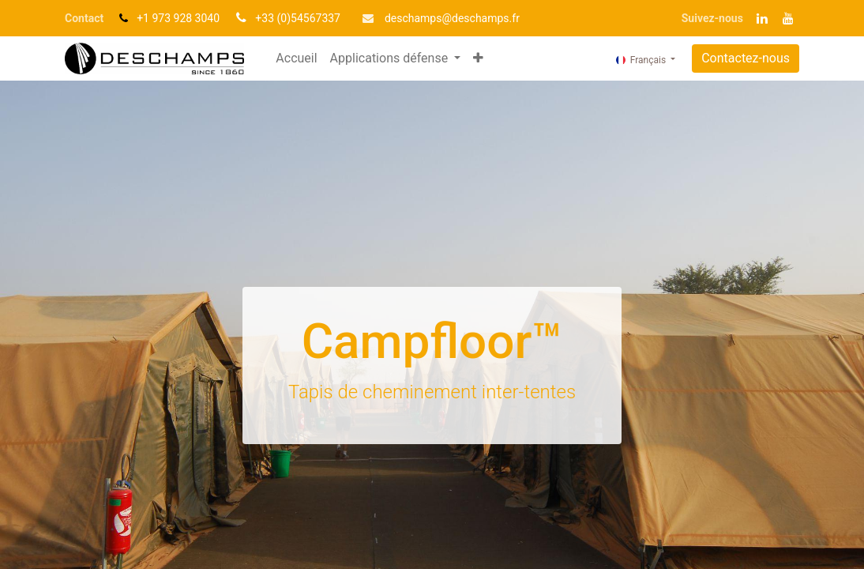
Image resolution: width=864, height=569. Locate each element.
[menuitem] (296, 58)
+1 (144, 18)
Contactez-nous (745, 58)
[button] (478, 58)
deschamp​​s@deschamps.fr (452, 18)
